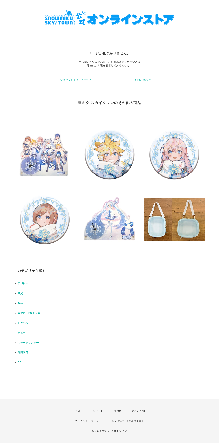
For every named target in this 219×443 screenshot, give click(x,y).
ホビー (22, 332)
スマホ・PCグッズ (29, 313)
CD (20, 362)
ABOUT (97, 411)
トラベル (23, 322)
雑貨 (20, 293)
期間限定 (23, 352)
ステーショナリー (28, 342)
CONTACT (138, 411)
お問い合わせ (143, 79)
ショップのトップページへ (76, 79)
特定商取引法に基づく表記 (128, 421)
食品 (20, 303)
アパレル (23, 283)
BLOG (117, 411)
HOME (78, 411)
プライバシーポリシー (88, 421)
